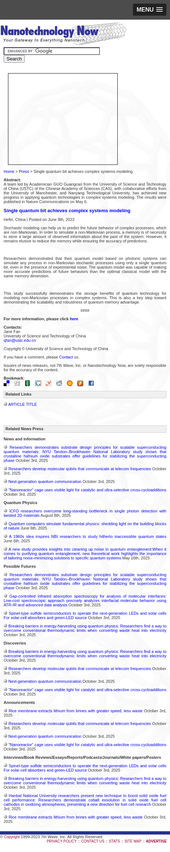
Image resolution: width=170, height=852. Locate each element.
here (74, 319)
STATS (114, 841)
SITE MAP (133, 841)
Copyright (12, 837)
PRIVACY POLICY (62, 841)
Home (9, 171)
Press (24, 171)
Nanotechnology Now (63, 34)
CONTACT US (92, 841)
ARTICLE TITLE (22, 404)
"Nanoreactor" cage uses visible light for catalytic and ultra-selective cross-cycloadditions (87, 490)
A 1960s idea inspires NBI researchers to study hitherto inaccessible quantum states (87, 536)
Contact (66, 357)
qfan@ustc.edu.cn (20, 340)
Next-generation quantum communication (44, 481)
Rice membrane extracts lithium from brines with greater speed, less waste (76, 711)
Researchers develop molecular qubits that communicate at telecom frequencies (79, 469)
